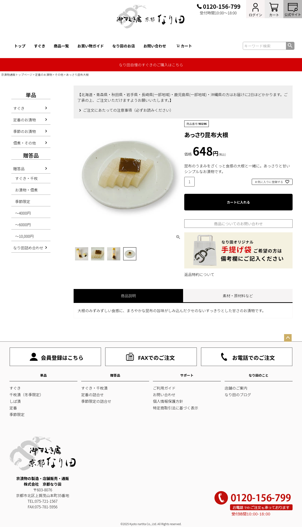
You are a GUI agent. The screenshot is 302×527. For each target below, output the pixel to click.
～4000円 (23, 213)
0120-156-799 (221, 6)
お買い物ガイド (90, 46)
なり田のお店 (123, 46)
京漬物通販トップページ (16, 74)
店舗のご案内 (236, 388)
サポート (186, 375)
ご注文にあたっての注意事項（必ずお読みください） (128, 110)
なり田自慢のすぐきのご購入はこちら (151, 65)
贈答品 (19, 168)
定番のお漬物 (43, 74)
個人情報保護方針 (168, 401)
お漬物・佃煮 (26, 190)
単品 (43, 375)
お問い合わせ (154, 46)
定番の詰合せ (92, 394)
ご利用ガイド (164, 388)
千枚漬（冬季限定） (26, 394)
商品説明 (128, 295)
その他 (59, 74)
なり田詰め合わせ (28, 248)
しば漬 (15, 401)
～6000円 (23, 224)
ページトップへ (288, 338)
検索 (290, 46)
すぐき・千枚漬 (94, 388)
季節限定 (22, 201)
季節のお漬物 (24, 131)
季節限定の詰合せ (96, 401)
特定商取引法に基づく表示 (175, 408)
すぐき (39, 46)
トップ (19, 46)
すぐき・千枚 (26, 178)
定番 (13, 408)
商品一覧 (61, 46)
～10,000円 (24, 236)
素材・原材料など (238, 295)
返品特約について (199, 274)
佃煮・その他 (24, 143)
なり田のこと (258, 375)
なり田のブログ (238, 394)
